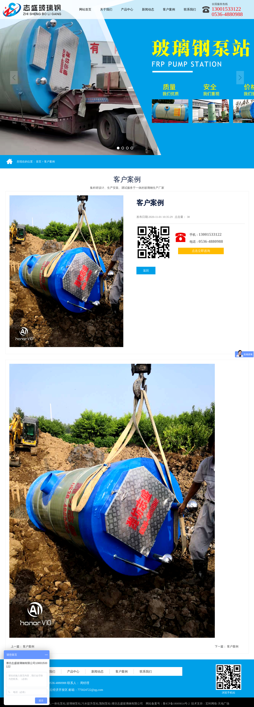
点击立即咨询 (201, 250)
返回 (146, 270)
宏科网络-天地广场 (217, 704)
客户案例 (49, 161)
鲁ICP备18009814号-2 (176, 704)
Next (240, 77)
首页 (38, 161)
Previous (14, 77)
